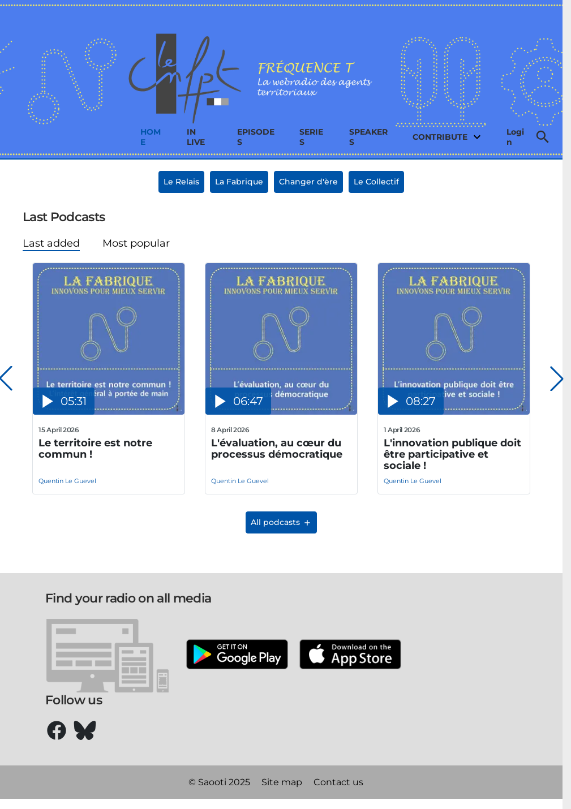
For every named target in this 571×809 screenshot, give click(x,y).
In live (196, 137)
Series (311, 137)
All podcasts (281, 522)
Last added (51, 243)
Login (515, 137)
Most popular (136, 243)
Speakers (368, 137)
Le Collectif (376, 182)
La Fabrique (239, 182)
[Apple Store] (350, 655)
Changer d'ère (308, 182)
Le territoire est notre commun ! (95, 449)
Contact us (338, 782)
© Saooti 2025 (219, 782)
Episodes (255, 137)
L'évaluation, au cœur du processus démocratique (276, 449)
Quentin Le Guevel (67, 481)
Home (150, 137)
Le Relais (181, 182)
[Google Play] (237, 655)
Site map (281, 782)
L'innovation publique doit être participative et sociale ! (452, 454)
